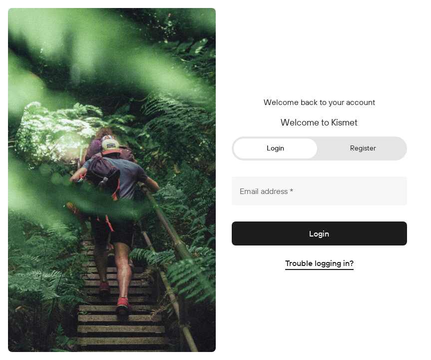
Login (275, 148)
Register (363, 148)
